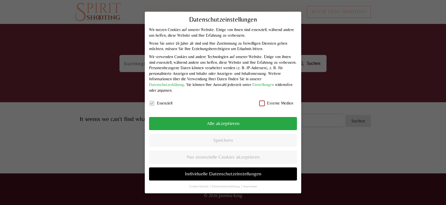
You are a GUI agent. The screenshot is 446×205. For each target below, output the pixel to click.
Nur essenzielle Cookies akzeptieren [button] (223, 151)
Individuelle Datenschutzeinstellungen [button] (223, 168)
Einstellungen (263, 78)
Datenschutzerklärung (166, 78)
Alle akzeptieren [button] (223, 117)
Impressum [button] (250, 180)
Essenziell (160, 97)
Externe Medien (276, 97)
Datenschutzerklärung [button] (226, 180)
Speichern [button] (223, 134)
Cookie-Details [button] (199, 180)
